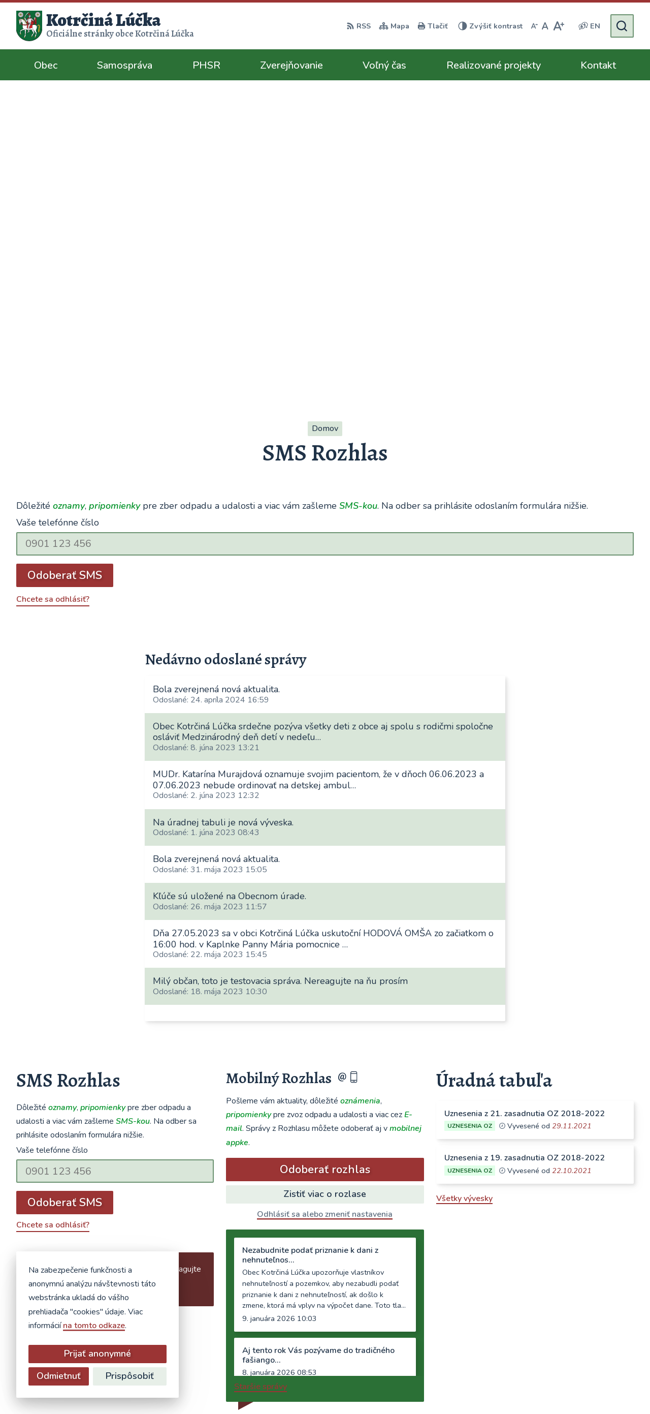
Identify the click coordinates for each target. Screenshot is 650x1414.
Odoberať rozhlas (325, 869)
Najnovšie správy (78, 1012)
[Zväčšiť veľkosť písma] (558, 26)
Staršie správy (260, 1086)
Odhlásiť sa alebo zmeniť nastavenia (325, 913)
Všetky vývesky (464, 898)
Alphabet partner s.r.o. (319, 1386)
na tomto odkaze (94, 1325)
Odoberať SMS (64, 275)
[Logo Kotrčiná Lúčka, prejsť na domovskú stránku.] (105, 26)
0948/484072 (503, 1288)
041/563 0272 (504, 1276)
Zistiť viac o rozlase (324, 893)
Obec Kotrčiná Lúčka (465, 1386)
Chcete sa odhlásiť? (52, 298)
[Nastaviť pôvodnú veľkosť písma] (545, 26)
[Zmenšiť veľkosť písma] (534, 26)
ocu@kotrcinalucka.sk (516, 1300)
